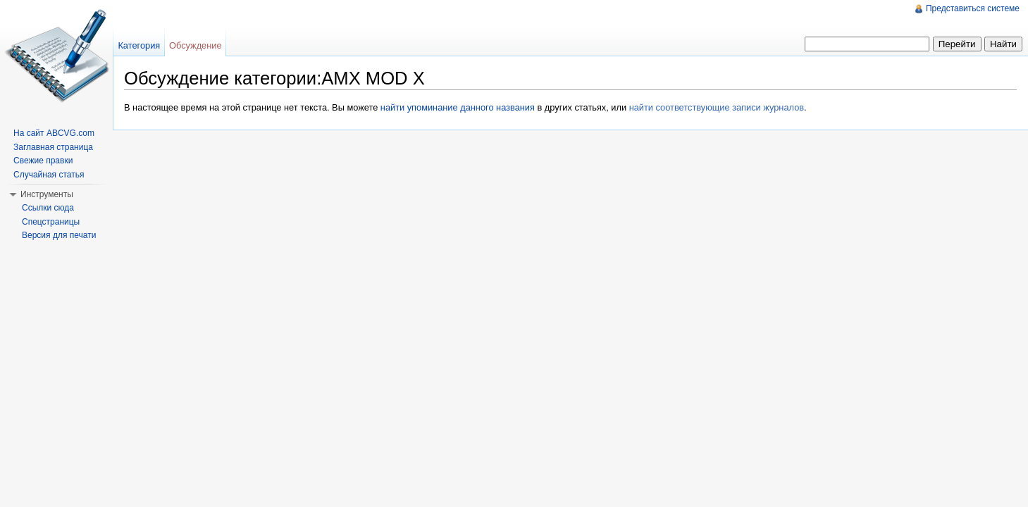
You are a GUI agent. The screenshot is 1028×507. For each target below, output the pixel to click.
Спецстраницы (51, 222)
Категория (139, 45)
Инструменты (46, 194)
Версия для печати (59, 235)
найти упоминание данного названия (457, 107)
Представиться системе (973, 8)
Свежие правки (43, 160)
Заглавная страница (53, 147)
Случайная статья (48, 175)
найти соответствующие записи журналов (716, 107)
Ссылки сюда (48, 208)
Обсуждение (195, 45)
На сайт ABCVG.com (53, 133)
